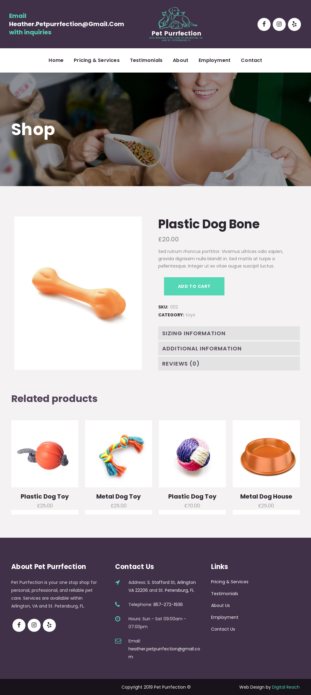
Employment (224, 617)
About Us (220, 605)
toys (190, 315)
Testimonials (224, 594)
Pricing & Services (229, 582)
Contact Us (223, 629)
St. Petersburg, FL (176, 590)
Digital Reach (286, 687)
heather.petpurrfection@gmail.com (66, 24)
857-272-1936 (168, 604)
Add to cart (194, 286)
